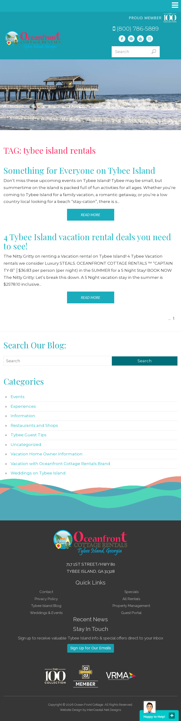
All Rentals (131, 599)
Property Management (131, 606)
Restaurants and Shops (34, 425)
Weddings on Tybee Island (38, 473)
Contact (46, 592)
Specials (131, 592)
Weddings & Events (46, 613)
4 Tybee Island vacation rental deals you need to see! (87, 241)
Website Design (71, 710)
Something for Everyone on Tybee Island (79, 170)
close (172, 716)
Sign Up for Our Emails (90, 648)
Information (23, 415)
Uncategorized (26, 444)
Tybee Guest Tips (28, 435)
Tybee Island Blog (46, 606)
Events (18, 396)
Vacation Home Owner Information (47, 454)
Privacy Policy (46, 599)
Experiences (23, 406)
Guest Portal (131, 613)
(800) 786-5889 (136, 28)
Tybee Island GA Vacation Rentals (33, 40)
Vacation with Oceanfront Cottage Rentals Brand (60, 463)
